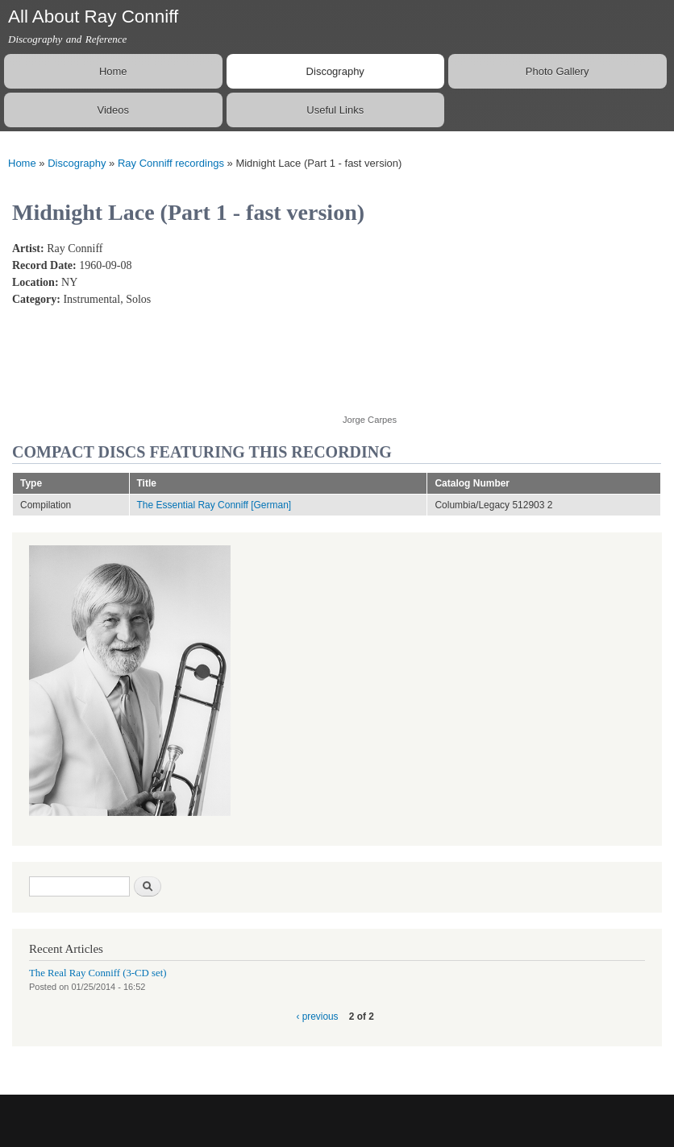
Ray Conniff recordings (171, 163)
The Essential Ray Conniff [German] (214, 505)
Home (113, 71)
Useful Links (335, 110)
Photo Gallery (557, 71)
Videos (113, 110)
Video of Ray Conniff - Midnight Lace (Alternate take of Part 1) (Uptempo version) (472, 318)
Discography (335, 71)
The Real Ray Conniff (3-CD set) (98, 973)
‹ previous (317, 1016)
